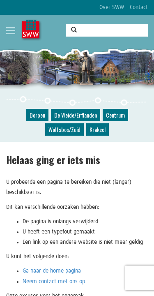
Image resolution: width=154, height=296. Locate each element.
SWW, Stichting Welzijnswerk (31, 30)
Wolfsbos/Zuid (64, 129)
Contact (139, 7)
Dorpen (37, 115)
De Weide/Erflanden (75, 115)
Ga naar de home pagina (52, 271)
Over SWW (111, 7)
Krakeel (98, 129)
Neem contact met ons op (54, 281)
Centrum (115, 115)
